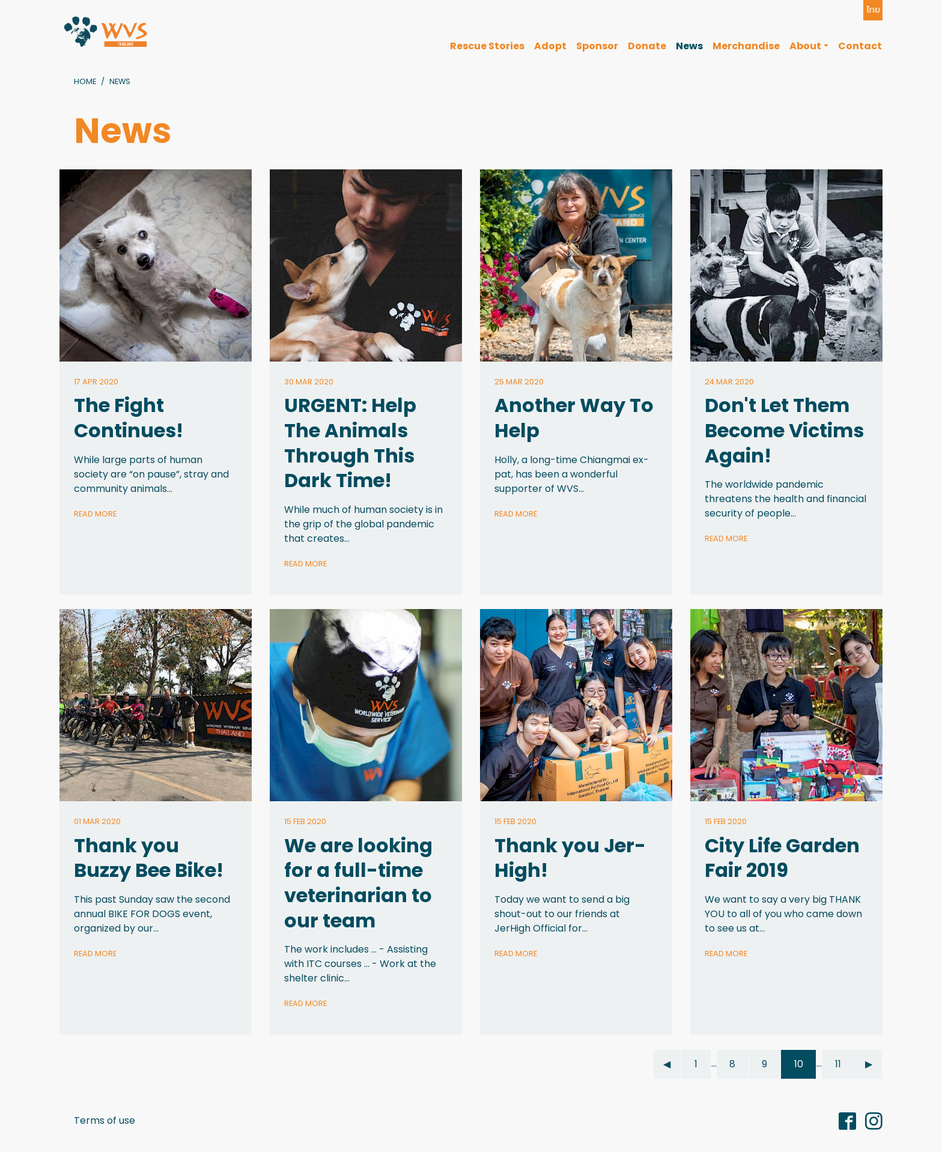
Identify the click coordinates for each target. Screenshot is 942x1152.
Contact (860, 46)
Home (85, 81)
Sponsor (597, 46)
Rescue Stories (487, 46)
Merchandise (746, 46)
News (689, 46)
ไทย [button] (873, 9)
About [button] (805, 46)
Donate (647, 46)
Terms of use (104, 1120)
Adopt (550, 46)
